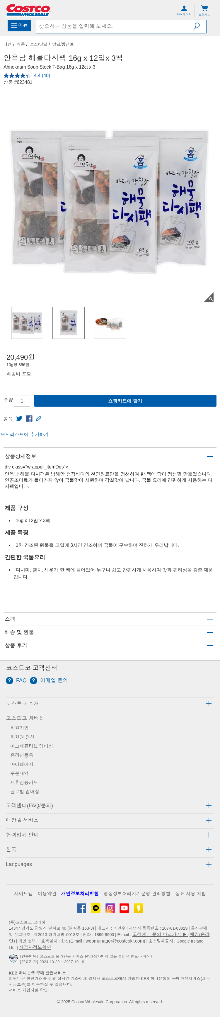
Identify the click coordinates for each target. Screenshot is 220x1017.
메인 (8, 44)
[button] (200, 26)
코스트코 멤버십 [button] (25, 718)
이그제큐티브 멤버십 (31, 746)
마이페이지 (21, 764)
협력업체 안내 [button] (22, 835)
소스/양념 (38, 44)
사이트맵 (23, 893)
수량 (8, 399)
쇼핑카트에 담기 (125, 401)
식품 (21, 44)
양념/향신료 (63, 44)
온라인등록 (21, 755)
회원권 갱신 (22, 737)
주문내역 (19, 773)
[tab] (110, 703)
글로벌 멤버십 (24, 791)
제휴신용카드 (24, 782)
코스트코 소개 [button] (22, 704)
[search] (115, 26)
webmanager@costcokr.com (115, 940)
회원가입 (19, 728)
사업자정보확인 (35, 947)
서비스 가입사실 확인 (28, 990)
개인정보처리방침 (80, 893)
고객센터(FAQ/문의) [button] (29, 806)
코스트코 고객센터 (31, 668)
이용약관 (46, 893)
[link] (19, 418)
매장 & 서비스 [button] (22, 820)
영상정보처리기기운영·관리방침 (136, 893)
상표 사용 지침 (190, 893)
